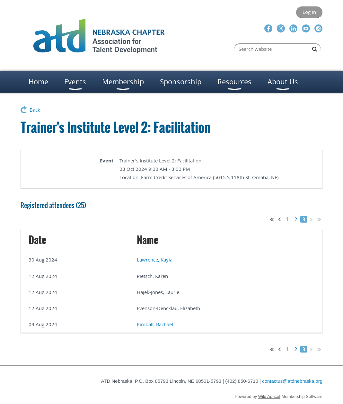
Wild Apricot (269, 396)
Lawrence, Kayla (154, 259)
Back (35, 109)
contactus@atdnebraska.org (292, 381)
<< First (272, 219)
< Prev (280, 219)
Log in (309, 12)
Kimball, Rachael (155, 324)
